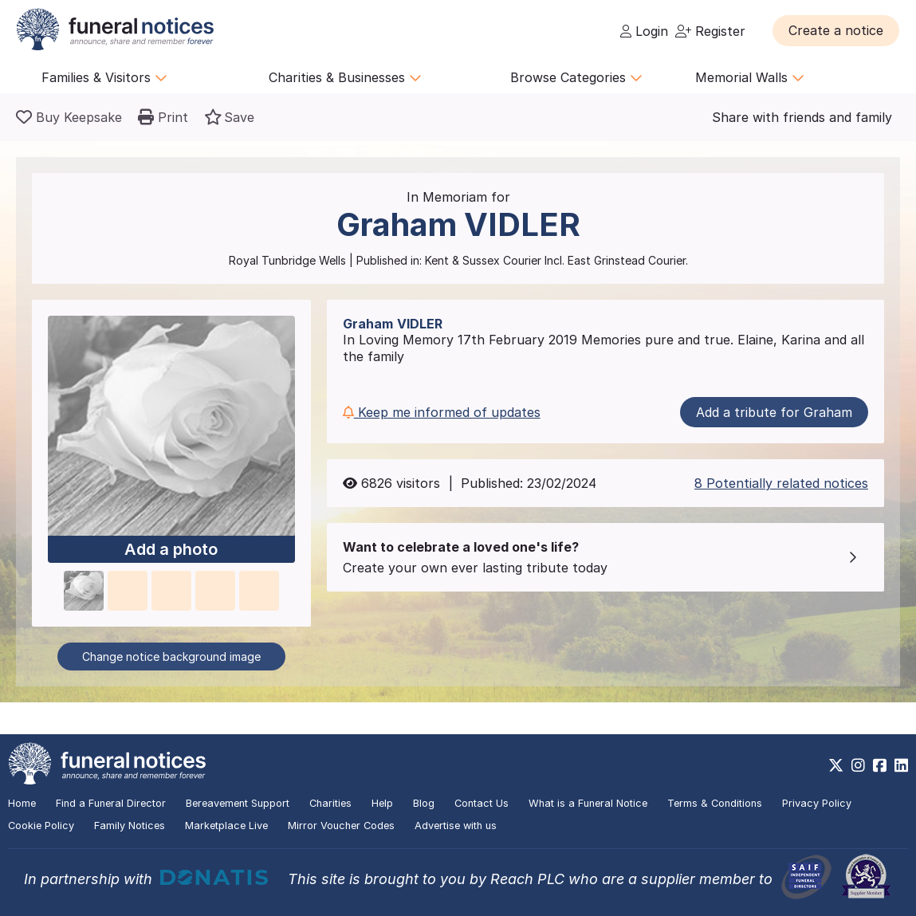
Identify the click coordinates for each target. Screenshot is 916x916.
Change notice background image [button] (171, 656)
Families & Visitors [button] (104, 77)
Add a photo (171, 549)
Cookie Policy (41, 825)
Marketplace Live (226, 825)
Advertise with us (456, 825)
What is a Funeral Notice (588, 803)
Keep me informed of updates (442, 412)
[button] (836, 30)
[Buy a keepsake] (69, 117)
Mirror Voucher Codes (341, 825)
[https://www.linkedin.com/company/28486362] (901, 765)
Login (644, 31)
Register (710, 31)
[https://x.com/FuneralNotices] (835, 765)
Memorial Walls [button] (749, 77)
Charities (330, 803)
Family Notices (129, 825)
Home (22, 803)
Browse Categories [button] (576, 77)
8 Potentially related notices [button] (781, 483)
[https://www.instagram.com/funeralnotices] (858, 765)
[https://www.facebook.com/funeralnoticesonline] (880, 765)
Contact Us (481, 803)
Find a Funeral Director (111, 803)
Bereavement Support (237, 803)
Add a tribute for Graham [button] (774, 412)
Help (382, 803)
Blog (423, 803)
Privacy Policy (816, 803)
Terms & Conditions (714, 803)
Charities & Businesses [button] (345, 77)
